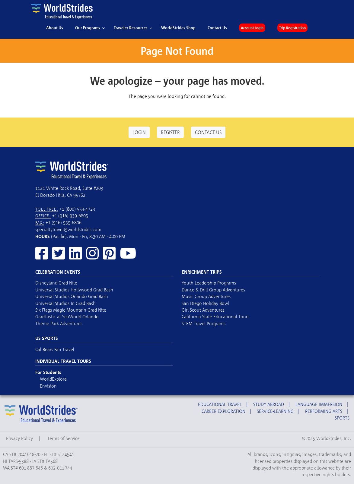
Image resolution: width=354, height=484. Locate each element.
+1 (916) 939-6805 (70, 215)
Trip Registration (292, 27)
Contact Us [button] (208, 132)
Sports (342, 418)
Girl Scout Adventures (203, 310)
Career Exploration (223, 411)
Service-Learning (275, 411)
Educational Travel (220, 404)
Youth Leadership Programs (209, 283)
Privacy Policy (19, 438)
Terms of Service (63, 438)
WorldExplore (53, 379)
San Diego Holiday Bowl (205, 303)
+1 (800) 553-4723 (77, 209)
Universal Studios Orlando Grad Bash (71, 296)
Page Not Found (177, 50)
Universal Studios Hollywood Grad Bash (74, 290)
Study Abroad (268, 404)
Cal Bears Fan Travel (54, 349)
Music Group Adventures (206, 296)
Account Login (252, 27)
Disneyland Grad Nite (56, 283)
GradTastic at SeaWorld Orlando (67, 316)
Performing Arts (323, 411)
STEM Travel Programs (203, 323)
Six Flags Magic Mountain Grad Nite (70, 310)
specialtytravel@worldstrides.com (68, 229)
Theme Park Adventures (58, 323)
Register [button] (170, 132)
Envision (48, 386)
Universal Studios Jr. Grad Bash (65, 303)
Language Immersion (318, 404)
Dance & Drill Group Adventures (213, 290)
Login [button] (139, 132)
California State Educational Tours (215, 316)
